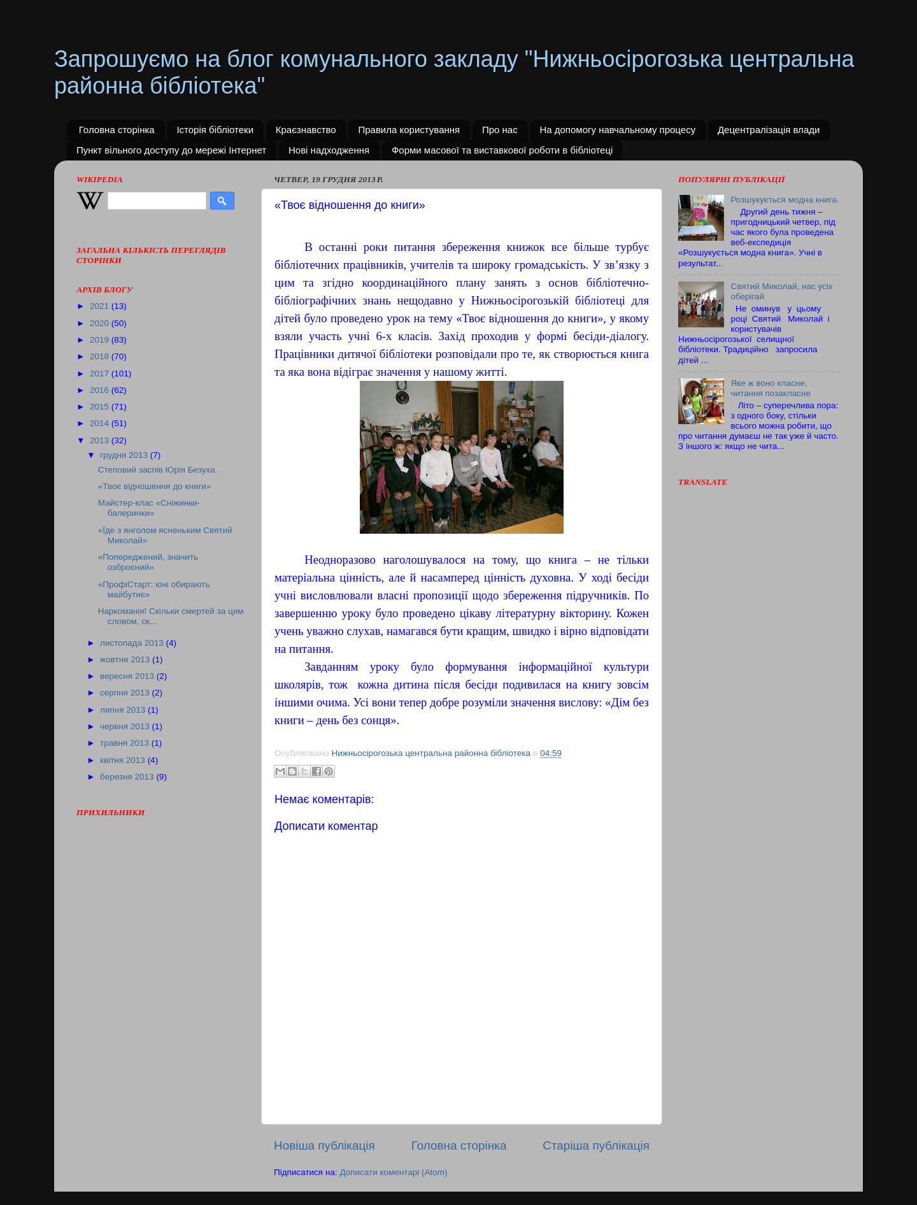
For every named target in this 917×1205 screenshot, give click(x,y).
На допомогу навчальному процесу (617, 129)
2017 (100, 373)
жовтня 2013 (126, 659)
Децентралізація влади (769, 129)
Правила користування (409, 129)
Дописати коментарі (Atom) (393, 1172)
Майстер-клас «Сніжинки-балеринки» (149, 508)
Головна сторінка (117, 129)
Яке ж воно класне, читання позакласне (770, 388)
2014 (100, 423)
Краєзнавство (306, 129)
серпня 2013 (126, 692)
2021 (100, 306)
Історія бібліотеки (214, 129)
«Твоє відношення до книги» (154, 486)
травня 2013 (126, 743)
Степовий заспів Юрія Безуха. (158, 469)
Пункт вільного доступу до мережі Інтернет (171, 150)
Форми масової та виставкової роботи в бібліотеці (502, 150)
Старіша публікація (596, 1145)
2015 (100, 406)
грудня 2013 (125, 455)
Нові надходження (328, 150)
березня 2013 (128, 776)
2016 (100, 390)
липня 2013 (124, 710)
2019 (100, 340)
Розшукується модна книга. (784, 199)
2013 (100, 440)
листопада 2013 (133, 643)
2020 (100, 323)
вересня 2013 (128, 676)
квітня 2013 (124, 760)
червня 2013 (126, 726)
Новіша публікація (324, 1145)
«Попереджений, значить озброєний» (148, 562)
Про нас (500, 129)
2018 (100, 356)
